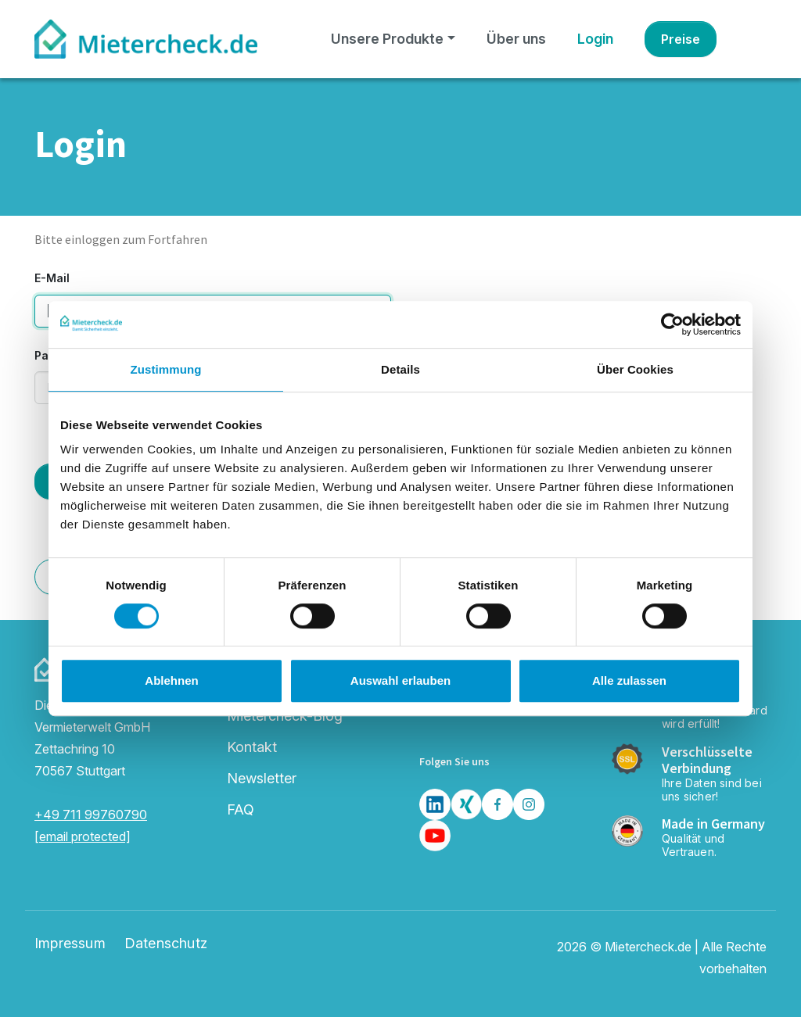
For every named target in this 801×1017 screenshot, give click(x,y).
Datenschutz (165, 943)
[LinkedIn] (435, 804)
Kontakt (252, 747)
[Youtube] (435, 835)
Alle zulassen (629, 680)
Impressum (70, 943)
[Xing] (466, 804)
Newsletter (261, 778)
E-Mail (52, 278)
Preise (680, 39)
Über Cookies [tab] (635, 369)
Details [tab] (400, 369)
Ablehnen (171, 680)
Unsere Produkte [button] (387, 38)
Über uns (516, 38)
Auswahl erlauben (400, 680)
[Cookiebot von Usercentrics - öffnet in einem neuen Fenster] (672, 324)
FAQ (240, 809)
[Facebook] (497, 804)
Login (595, 38)
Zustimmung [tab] (166, 369)
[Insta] (528, 804)
